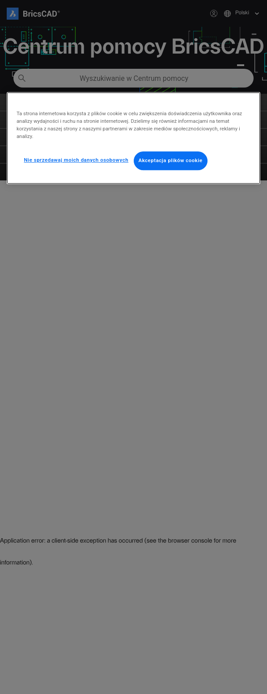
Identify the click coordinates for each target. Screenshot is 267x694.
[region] (133, 138)
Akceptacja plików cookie (171, 161)
